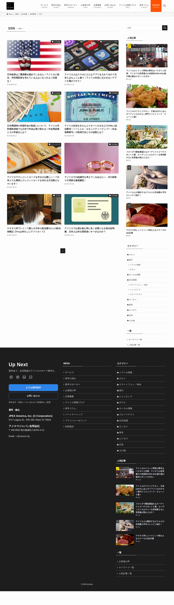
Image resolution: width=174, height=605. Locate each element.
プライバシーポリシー (76, 430)
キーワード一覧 (135, 345)
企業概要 (70, 404)
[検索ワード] (146, 27)
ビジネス (133, 314)
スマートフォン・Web (139, 287)
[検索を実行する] (164, 27)
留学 (131, 309)
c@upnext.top (23, 442)
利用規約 (70, 437)
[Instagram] (17, 383)
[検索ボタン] (164, 6)
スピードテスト (136, 297)
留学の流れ (71, 385)
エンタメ (133, 303)
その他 (132, 326)
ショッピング (135, 292)
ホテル (133, 271)
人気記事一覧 (134, 351)
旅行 (131, 260)
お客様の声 (71, 398)
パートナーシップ (74, 424)
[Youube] (30, 383)
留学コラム (71, 417)
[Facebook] (11, 383)
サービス (70, 379)
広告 (131, 320)
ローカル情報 (135, 276)
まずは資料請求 (33, 394)
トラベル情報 (135, 266)
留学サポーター (73, 392)
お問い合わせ (33, 402)
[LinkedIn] (24, 383)
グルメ (132, 255)
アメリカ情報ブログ (75, 411)
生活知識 (133, 282)
